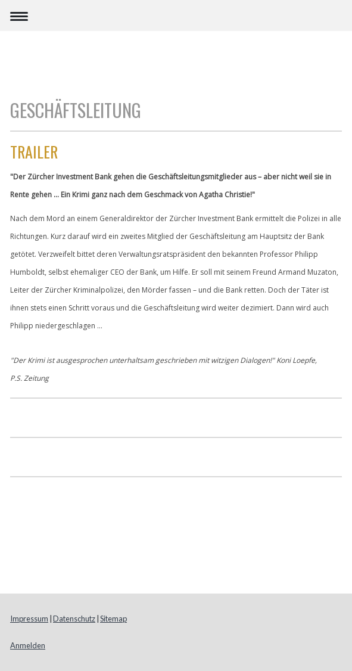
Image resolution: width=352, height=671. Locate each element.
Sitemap (113, 618)
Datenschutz (74, 618)
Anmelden (27, 645)
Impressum (29, 618)
